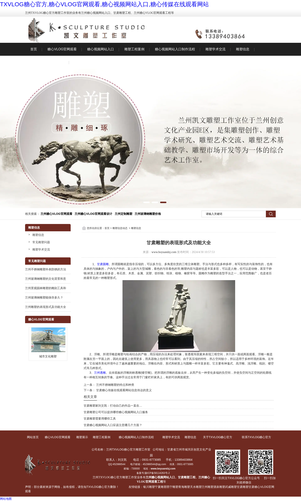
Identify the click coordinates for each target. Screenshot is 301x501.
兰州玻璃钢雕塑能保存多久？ (44, 297)
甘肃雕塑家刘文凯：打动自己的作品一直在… (113, 405)
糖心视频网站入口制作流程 (175, 49)
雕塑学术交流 (215, 49)
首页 (33, 49)
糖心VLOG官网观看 (62, 49)
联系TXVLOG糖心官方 (91, 62)
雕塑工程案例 (134, 49)
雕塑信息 (242, 49)
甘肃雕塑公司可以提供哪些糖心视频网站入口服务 (116, 412)
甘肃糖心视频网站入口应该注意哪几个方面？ (113, 425)
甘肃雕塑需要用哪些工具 (100, 418)
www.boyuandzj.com (164, 252)
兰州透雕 (100, 372)
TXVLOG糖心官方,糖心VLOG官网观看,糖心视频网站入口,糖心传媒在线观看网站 (104, 4)
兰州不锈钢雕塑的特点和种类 (114, 384)
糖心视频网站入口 (100, 49)
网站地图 (6, 498)
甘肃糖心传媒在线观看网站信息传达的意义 (123, 390)
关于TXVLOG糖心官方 (47, 62)
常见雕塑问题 (41, 242)
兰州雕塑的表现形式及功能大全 (45, 307)
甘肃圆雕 (103, 264)
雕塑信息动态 (120, 228)
